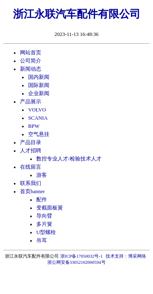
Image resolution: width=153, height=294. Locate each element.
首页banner (32, 191)
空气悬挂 (38, 134)
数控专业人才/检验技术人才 (69, 159)
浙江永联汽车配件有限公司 (76, 14)
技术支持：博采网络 (126, 256)
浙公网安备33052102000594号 (76, 262)
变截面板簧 (49, 208)
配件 (41, 200)
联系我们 (30, 183)
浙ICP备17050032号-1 (81, 256)
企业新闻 (38, 93)
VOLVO (37, 110)
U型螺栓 (46, 232)
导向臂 (44, 216)
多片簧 (44, 224)
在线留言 (30, 167)
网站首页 (30, 53)
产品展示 (30, 102)
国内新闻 (38, 77)
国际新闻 (38, 85)
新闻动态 (30, 69)
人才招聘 (30, 151)
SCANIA (38, 118)
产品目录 (30, 142)
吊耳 (41, 240)
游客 (41, 175)
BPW (34, 126)
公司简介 (30, 61)
